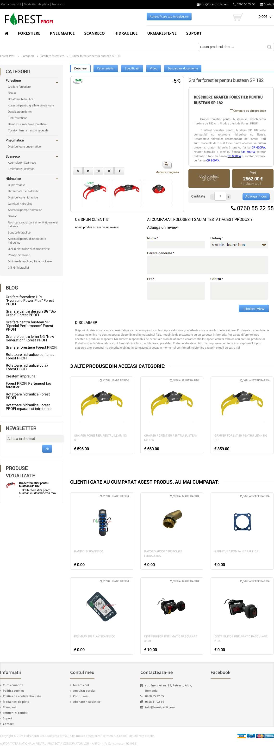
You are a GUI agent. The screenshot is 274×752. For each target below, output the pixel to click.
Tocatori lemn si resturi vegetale (28, 130)
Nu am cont (81, 685)
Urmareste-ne (161, 33)
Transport (58, 4)
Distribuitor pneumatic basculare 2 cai (241, 639)
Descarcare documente (183, 68)
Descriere (80, 68)
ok (47, 449)
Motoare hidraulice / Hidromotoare (30, 261)
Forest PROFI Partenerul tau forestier (28, 385)
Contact (267, 4)
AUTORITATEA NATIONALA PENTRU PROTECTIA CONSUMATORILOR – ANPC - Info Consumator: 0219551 (69, 744)
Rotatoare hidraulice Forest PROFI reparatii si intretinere (28, 407)
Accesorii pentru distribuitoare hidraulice (27, 241)
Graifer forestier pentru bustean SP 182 (34, 484)
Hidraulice (126, 33)
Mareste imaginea (167, 167)
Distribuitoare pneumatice (24, 146)
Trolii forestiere (17, 118)
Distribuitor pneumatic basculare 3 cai (170, 639)
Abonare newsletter (86, 702)
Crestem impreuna (21, 376)
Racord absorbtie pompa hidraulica (163, 553)
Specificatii (132, 68)
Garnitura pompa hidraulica (236, 551)
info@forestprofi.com (213, 4)
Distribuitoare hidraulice (23, 197)
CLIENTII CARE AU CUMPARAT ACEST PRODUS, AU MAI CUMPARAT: (144, 482)
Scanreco (94, 33)
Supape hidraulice (19, 232)
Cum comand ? (11, 4)
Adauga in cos (256, 196)
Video (153, 68)
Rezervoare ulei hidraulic (23, 191)
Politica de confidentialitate (22, 696)
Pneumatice (62, 33)
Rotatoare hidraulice (20, 99)
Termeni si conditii (15, 713)
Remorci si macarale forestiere (27, 124)
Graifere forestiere (19, 87)
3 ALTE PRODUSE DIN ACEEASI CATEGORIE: (118, 366)
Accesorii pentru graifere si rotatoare (31, 105)
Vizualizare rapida (114, 380)
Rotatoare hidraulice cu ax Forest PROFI (27, 367)
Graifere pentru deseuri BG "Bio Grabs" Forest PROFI (31, 313)
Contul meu (81, 696)
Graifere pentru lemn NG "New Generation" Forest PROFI (30, 338)
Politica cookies (13, 691)
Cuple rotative (16, 185)
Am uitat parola (84, 691)
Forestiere (29, 33)
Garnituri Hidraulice (20, 204)
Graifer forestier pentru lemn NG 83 (100, 438)
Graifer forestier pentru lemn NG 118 (240, 438)
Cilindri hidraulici (18, 268)
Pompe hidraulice (19, 255)
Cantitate (198, 196)
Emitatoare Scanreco (21, 169)
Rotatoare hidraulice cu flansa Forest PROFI (30, 356)
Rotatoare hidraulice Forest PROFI (28, 396)
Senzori (12, 216)
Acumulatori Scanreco (22, 163)
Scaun (12, 93)
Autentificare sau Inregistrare (169, 16)
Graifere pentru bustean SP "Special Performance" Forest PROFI (29, 326)
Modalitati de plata (36, 4)
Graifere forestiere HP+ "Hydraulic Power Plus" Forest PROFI (30, 301)
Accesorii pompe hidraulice (25, 210)
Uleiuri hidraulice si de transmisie (29, 249)
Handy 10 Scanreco (88, 551)
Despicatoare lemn (20, 112)
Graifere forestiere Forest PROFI (31, 347)
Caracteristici (105, 68)
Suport (194, 33)
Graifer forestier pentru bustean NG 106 (170, 438)
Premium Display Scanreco (94, 636)
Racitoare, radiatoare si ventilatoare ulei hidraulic (33, 224)
